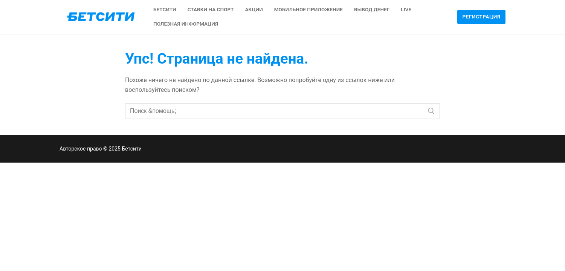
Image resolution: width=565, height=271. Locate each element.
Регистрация (482, 17)
